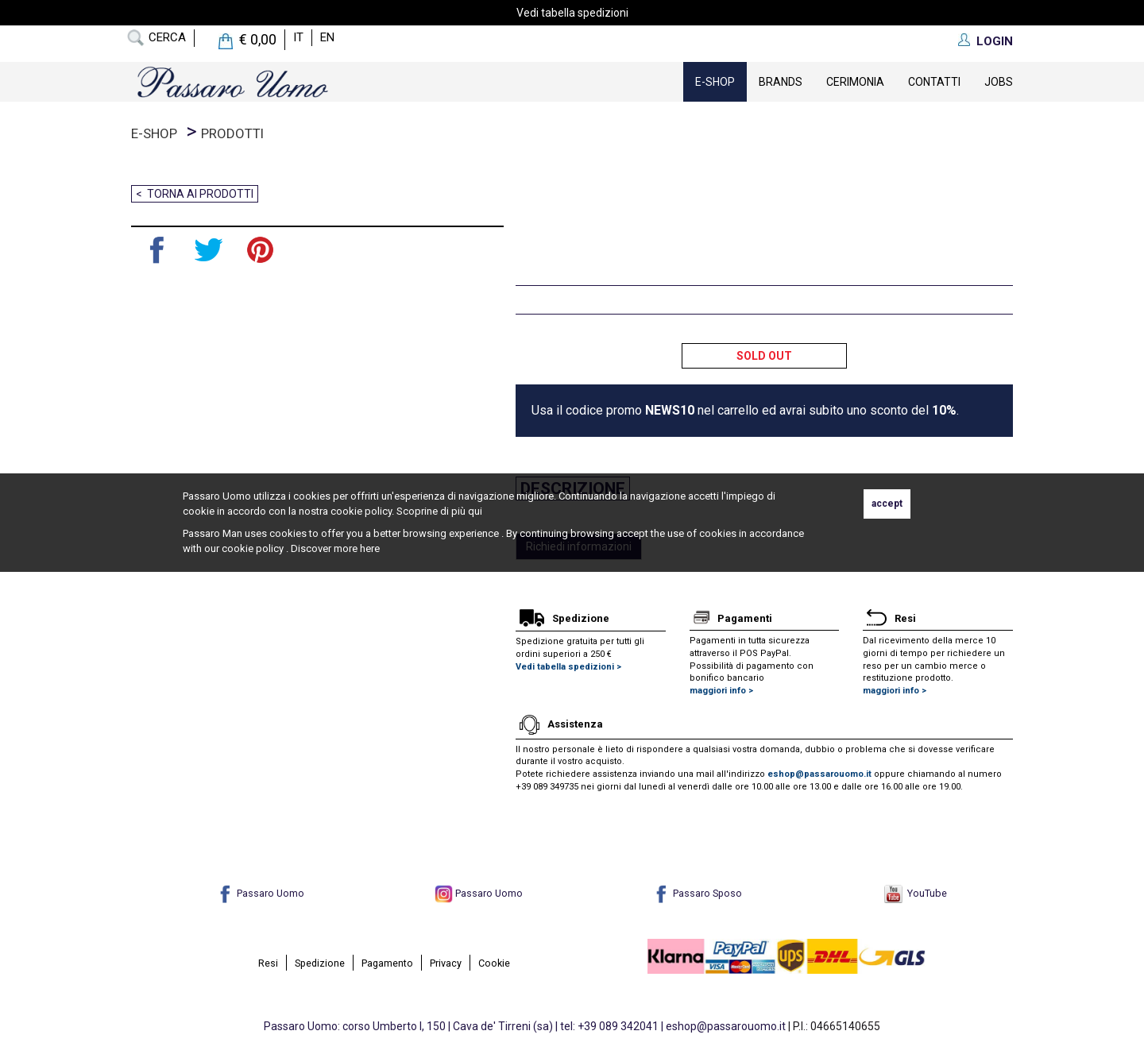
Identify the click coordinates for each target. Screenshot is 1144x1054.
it (298, 37)
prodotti (232, 133)
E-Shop (715, 81)
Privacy (446, 963)
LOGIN (994, 41)
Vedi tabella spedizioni (572, 12)
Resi (268, 963)
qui (475, 511)
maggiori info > (721, 690)
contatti (934, 81)
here (370, 548)
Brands (780, 81)
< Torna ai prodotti (194, 193)
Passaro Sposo (697, 893)
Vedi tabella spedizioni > (568, 667)
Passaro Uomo (260, 893)
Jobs (998, 81)
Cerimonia (855, 81)
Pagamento (387, 963)
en (327, 37)
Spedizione (320, 963)
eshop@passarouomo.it (819, 774)
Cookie (494, 963)
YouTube (915, 893)
